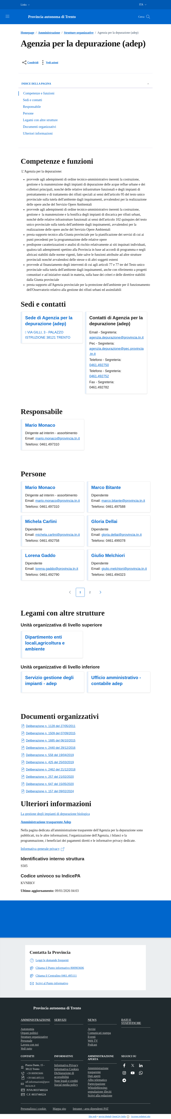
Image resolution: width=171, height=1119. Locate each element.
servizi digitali (105, 1116)
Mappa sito (59, 1108)
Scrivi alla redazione (100, 1095)
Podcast (92, 1044)
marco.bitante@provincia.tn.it (123, 501)
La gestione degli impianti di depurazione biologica (55, 814)
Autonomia (27, 1029)
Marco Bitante (106, 487)
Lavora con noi (30, 1044)
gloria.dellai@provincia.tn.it (122, 535)
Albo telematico (97, 1079)
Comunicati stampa (99, 1032)
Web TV (93, 1040)
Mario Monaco (40, 425)
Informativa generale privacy (43, 849)
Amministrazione (47, 32)
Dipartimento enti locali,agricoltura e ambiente (45, 642)
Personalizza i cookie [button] (34, 1108)
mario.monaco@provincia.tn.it (57, 438)
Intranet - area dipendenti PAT (91, 1108)
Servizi (60, 1019)
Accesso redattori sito (140, 1116)
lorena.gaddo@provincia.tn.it (56, 569)
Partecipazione (96, 1083)
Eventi (92, 1036)
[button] (26, 4)
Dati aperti (94, 1076)
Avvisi (91, 1029)
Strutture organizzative (77, 32)
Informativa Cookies (66, 1069)
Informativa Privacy (66, 1065)
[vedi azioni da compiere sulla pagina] (49, 62)
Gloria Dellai (104, 521)
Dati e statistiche (131, 1021)
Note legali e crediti (66, 1080)
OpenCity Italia (119, 1116)
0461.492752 (99, 376)
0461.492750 (99, 365)
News (92, 1019)
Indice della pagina (85, 83)
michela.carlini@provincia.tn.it (57, 535)
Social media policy (66, 1084)
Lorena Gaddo (40, 555)
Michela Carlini (41, 521)
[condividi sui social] (30, 62)
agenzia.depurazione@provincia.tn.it (116, 337)
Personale (26, 1040)
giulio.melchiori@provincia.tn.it (124, 569)
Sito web (92, 1116)
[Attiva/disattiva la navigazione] (7, 16)
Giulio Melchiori (108, 555)
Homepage (27, 32)
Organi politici (29, 1032)
